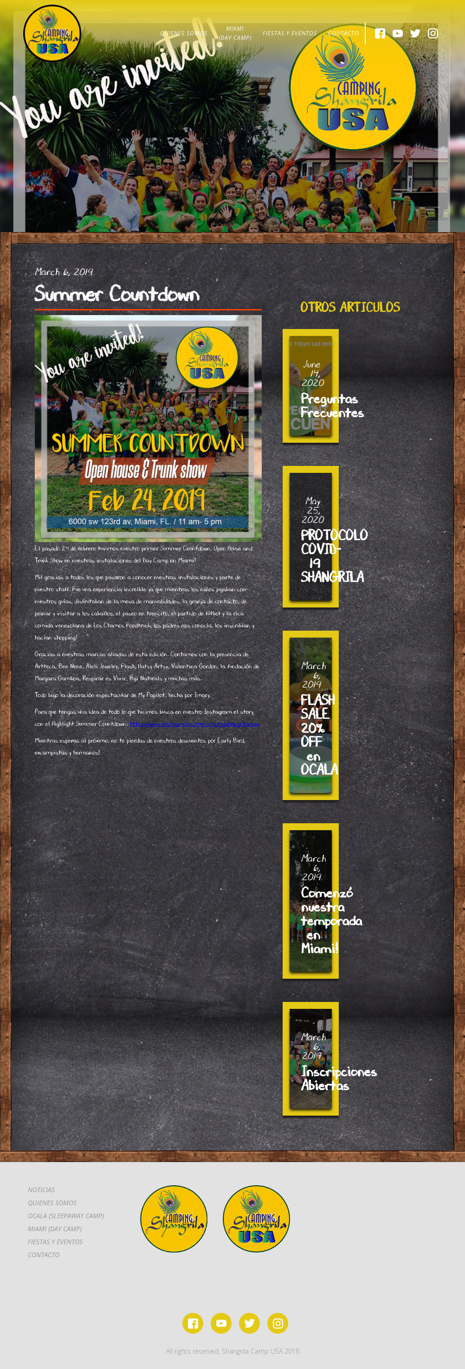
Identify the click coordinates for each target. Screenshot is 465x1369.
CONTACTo (43, 1254)
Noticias (41, 1189)
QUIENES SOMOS (183, 33)
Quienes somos (52, 1202)
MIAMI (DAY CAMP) (55, 1228)
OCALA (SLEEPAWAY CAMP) (66, 1215)
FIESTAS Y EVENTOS (290, 33)
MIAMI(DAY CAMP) (235, 33)
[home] (52, 33)
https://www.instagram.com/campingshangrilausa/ (194, 723)
